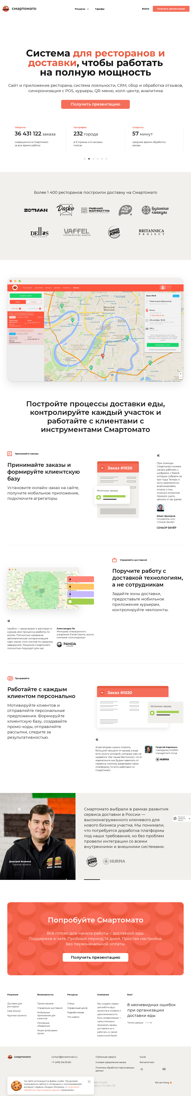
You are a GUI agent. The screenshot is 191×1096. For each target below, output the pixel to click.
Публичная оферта (106, 1057)
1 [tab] (84, 158)
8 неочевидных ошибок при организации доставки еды (151, 1010)
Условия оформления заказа (111, 1062)
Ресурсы (80, 9)
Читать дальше (135, 1022)
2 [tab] (89, 158)
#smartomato (147, 1062)
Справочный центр (77, 1008)
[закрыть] (189, 818)
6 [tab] (106, 158)
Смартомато (19, 8)
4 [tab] (97, 158)
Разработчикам (75, 1012)
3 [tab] (93, 158)
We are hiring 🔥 (163, 1082)
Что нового (73, 1017)
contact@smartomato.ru (64, 1057)
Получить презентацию (171, 8)
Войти (145, 8)
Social (143, 1057)
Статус (70, 1003)
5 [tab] (102, 158)
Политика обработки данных (182, 818)
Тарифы (99, 9)
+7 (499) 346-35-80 (61, 1062)
